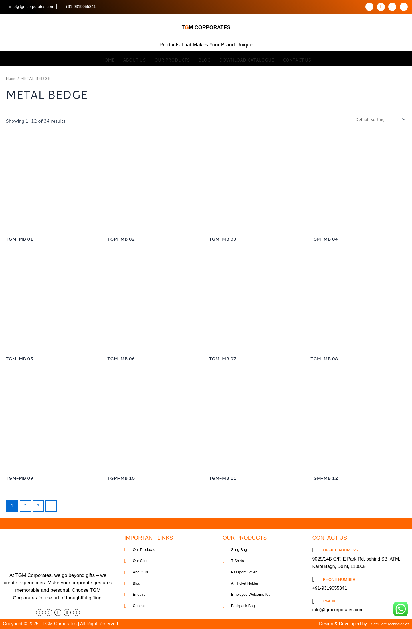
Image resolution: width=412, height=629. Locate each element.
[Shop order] (377, 119)
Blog (204, 58)
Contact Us (297, 58)
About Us (134, 58)
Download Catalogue (246, 58)
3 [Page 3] (39, 507)
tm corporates (206, 24)
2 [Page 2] (25, 507)
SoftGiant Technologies (385, 623)
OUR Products (172, 58)
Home (107, 58)
